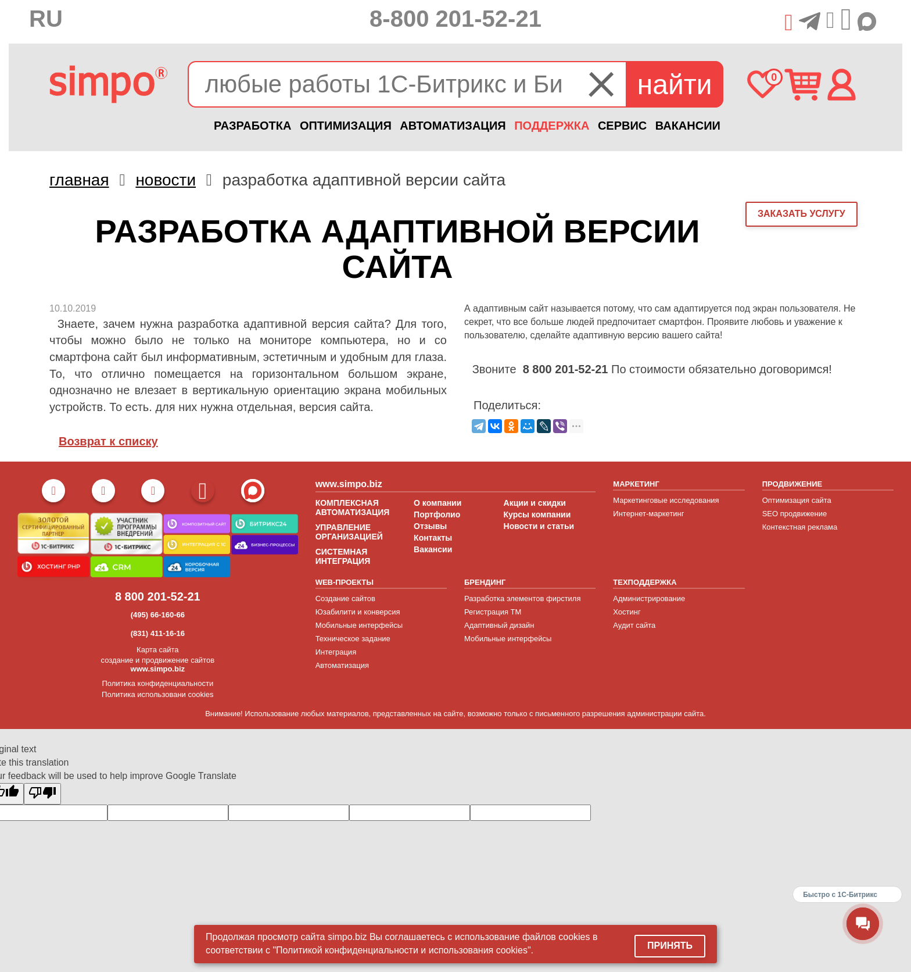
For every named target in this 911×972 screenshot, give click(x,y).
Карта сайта (157, 649)
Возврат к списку (108, 441)
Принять (670, 945)
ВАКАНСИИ (687, 125)
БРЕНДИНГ (484, 582)
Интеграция (336, 652)
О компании (437, 503)
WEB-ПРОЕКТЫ (344, 582)
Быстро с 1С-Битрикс (840, 895)
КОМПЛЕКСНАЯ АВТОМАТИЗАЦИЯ (352, 507)
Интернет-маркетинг (648, 513)
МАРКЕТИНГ (636, 484)
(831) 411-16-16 (158, 633)
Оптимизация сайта (796, 500)
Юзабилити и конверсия (357, 612)
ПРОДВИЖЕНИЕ (792, 484)
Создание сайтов (345, 598)
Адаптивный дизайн (499, 625)
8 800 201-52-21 (157, 596)
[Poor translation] (42, 794)
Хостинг (626, 612)
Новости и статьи (539, 526)
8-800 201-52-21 (455, 18)
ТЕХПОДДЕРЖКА (644, 582)
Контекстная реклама (800, 527)
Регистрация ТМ (492, 612)
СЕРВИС (622, 125)
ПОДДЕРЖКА (551, 125)
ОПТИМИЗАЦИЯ (346, 125)
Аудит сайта (634, 625)
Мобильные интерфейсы (359, 625)
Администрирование (649, 598)
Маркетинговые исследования (666, 500)
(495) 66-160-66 (158, 614)
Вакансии (433, 549)
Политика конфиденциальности (157, 683)
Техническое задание (352, 638)
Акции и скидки (535, 503)
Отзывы (430, 526)
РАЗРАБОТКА (252, 125)
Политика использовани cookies (157, 694)
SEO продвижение (794, 513)
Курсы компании (537, 514)
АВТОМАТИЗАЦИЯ (452, 125)
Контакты (433, 537)
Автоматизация (342, 665)
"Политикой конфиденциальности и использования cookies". (402, 950)
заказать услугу (801, 214)
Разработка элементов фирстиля (522, 598)
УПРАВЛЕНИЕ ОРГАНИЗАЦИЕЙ (349, 532)
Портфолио (437, 514)
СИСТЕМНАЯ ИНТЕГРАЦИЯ (343, 556)
